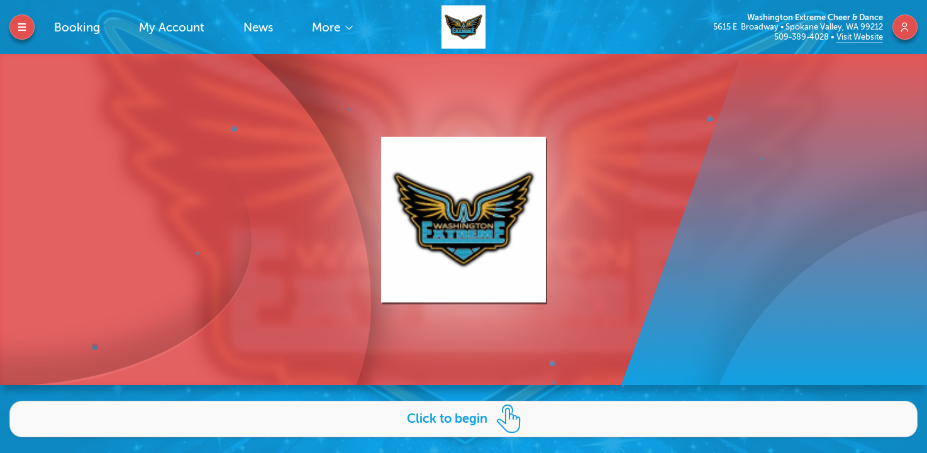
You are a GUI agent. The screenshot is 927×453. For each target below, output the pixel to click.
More (327, 27)
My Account (171, 27)
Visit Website (859, 37)
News (258, 27)
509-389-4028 (802, 37)
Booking (77, 27)
